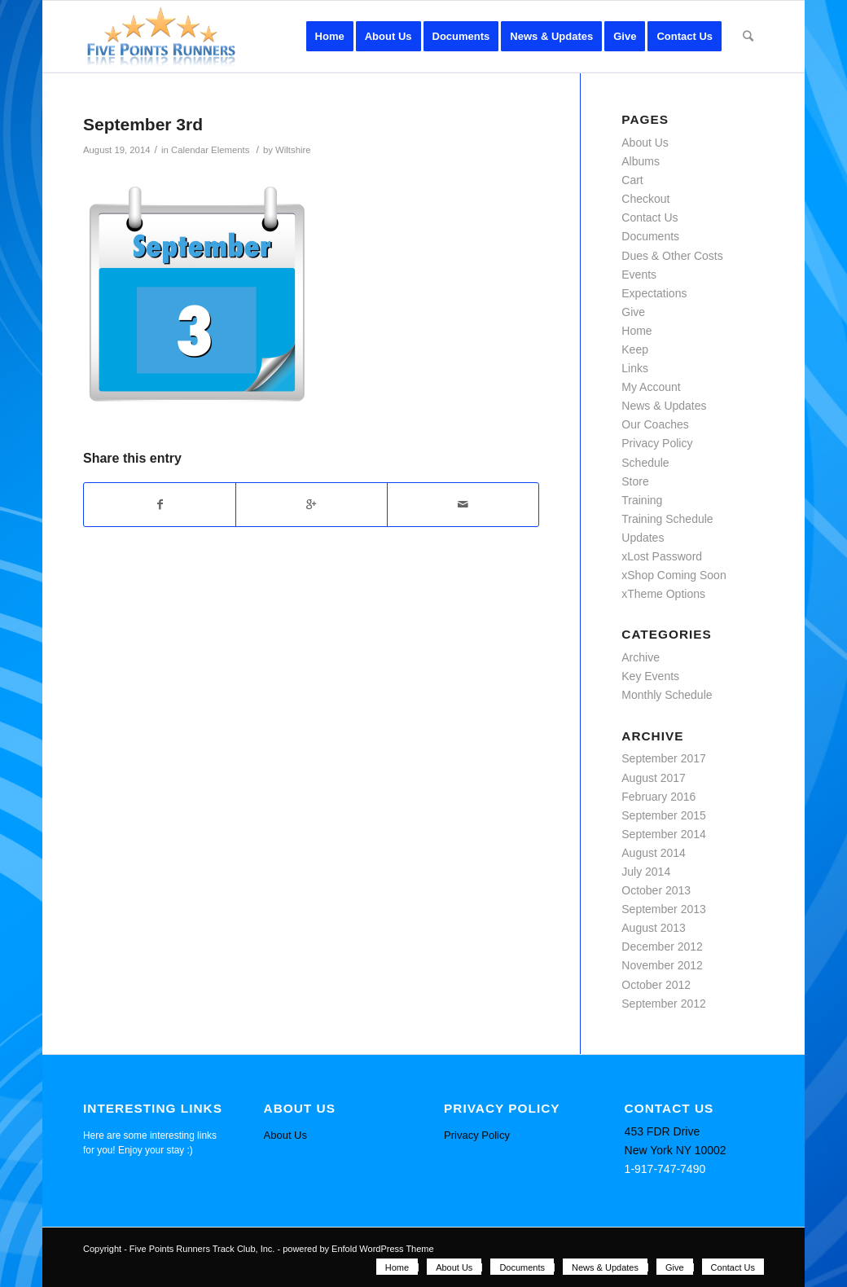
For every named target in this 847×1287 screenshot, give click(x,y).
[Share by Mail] (463, 504)
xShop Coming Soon (673, 575)
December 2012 (662, 946)
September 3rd (143, 124)
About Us (645, 142)
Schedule (645, 462)
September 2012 (663, 1003)
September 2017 (663, 758)
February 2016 (658, 796)
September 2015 (663, 815)
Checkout (645, 198)
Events (638, 274)
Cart (632, 180)
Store (634, 481)
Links (634, 368)
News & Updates (663, 405)
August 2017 (653, 777)
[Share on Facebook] (159, 504)
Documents (650, 236)
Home (636, 330)
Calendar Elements (210, 150)
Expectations (654, 293)
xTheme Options (663, 593)
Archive (640, 657)
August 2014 (653, 852)
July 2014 (645, 871)
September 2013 (663, 909)
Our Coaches (654, 424)
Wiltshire (292, 150)
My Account (650, 386)
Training (641, 500)
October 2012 (656, 984)
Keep (634, 349)
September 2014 (663, 834)
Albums (640, 161)
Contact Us (649, 217)
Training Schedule (667, 518)
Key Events (650, 676)
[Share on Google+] (311, 504)
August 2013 (653, 927)
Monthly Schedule (666, 694)
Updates (642, 537)
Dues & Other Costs (672, 255)
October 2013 (656, 890)
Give (633, 311)
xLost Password (661, 556)
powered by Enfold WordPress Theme (358, 1249)
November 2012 (662, 965)
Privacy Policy (656, 443)
